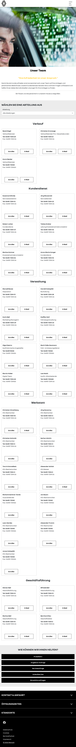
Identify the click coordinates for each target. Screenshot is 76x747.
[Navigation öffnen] (72, 3)
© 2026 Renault (8, 742)
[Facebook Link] (4, 722)
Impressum (7, 739)
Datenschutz (8, 730)
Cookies (6, 733)
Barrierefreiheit (8, 736)
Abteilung (6, 109)
